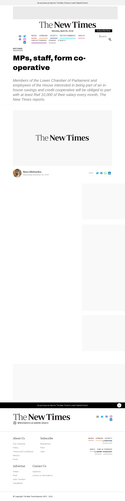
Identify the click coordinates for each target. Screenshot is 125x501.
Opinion (99, 438)
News (34, 35)
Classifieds (18, 483)
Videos (81, 35)
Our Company (19, 444)
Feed (15, 459)
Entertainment (68, 35)
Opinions (43, 35)
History (16, 455)
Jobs (42, 451)
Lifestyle (107, 441)
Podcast (107, 452)
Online (16, 471)
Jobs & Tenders (39, 40)
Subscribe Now (103, 31)
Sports (54, 35)
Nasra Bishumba (32, 171)
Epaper (52, 40)
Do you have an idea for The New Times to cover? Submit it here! (62, 3)
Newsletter (45, 444)
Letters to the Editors (43, 475)
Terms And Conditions (23, 451)
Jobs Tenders (19, 479)
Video (92, 449)
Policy (15, 447)
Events (62, 40)
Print (42, 447)
